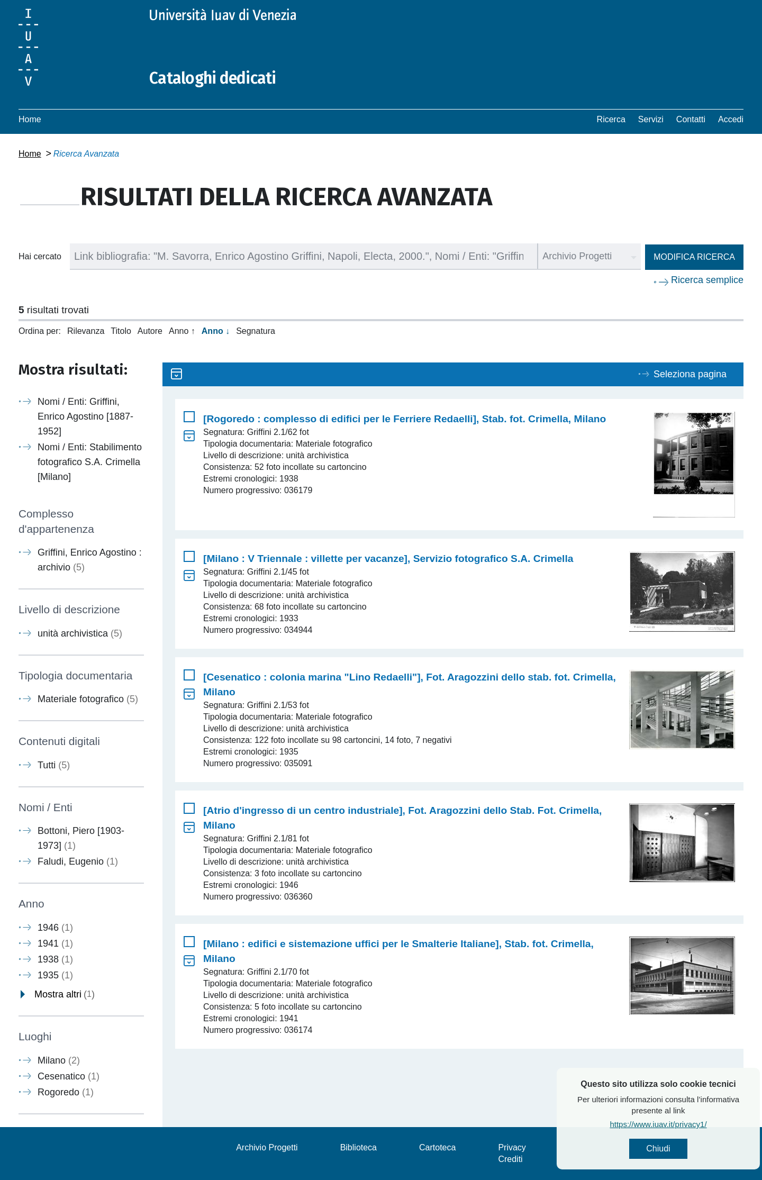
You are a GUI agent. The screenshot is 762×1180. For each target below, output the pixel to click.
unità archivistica (80, 633)
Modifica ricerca (694, 256)
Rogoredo (66, 1092)
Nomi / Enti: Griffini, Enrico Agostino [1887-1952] (85, 416)
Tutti (54, 765)
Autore (150, 330)
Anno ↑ (182, 330)
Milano (59, 1060)
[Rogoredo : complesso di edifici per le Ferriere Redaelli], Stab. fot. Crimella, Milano (404, 418)
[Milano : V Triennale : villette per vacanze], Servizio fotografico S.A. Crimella (388, 558)
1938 (55, 959)
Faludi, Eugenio (78, 861)
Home (30, 119)
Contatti (690, 119)
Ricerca (611, 119)
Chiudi (688, 1148)
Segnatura (255, 330)
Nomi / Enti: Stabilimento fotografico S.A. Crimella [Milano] (90, 462)
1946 (55, 927)
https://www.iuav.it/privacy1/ (687, 1124)
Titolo (121, 330)
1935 (55, 975)
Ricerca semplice (707, 280)
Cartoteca (437, 1147)
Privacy (511, 1147)
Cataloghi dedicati (212, 78)
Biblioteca (358, 1147)
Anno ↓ (216, 330)
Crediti (510, 1159)
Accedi (730, 119)
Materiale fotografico (88, 699)
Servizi (651, 119)
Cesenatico (68, 1076)
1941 (55, 943)
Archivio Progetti (267, 1147)
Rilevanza (85, 330)
